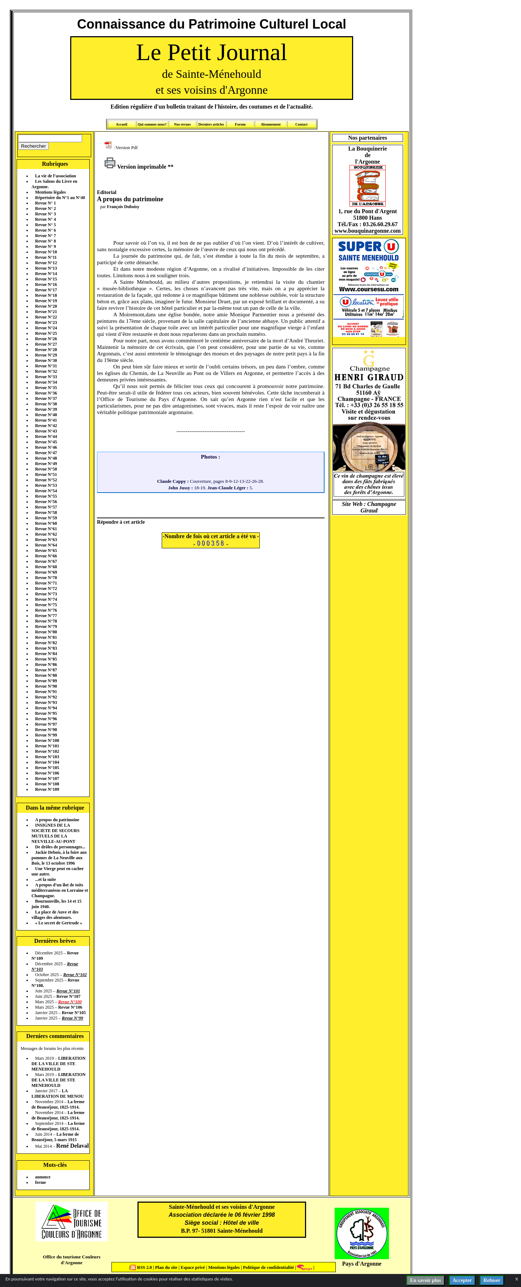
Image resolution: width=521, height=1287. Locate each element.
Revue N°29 (46, 355)
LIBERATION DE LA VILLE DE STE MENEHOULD (58, 1064)
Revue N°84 (46, 653)
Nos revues (182, 124)
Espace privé (192, 1267)
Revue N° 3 (45, 213)
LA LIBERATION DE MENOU (57, 1093)
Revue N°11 (46, 257)
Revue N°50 (46, 469)
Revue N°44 (46, 436)
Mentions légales (50, 192)
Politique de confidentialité (268, 1267)
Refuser (491, 1280)
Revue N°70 (46, 577)
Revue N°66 (46, 555)
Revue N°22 (46, 317)
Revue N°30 (46, 360)
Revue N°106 (47, 773)
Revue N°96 (46, 718)
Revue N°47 (46, 452)
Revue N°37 (46, 398)
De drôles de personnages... (60, 846)
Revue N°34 (46, 382)
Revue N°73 (46, 593)
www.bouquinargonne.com (367, 231)
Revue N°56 (46, 501)
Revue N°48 (46, 458)
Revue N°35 (46, 387)
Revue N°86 (46, 664)
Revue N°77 (46, 615)
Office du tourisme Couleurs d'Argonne (71, 1259)
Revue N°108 (47, 783)
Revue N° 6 (45, 230)
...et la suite (45, 879)
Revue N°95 (46, 713)
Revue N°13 (46, 268)
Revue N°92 (46, 697)
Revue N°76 (46, 610)
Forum (240, 124)
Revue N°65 (46, 550)
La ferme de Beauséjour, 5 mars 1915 (55, 1137)
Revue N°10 (46, 251)
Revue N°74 (46, 599)
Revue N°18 (46, 295)
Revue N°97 (46, 724)
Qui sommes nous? (151, 124)
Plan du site (167, 1267)
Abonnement (271, 124)
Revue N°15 (46, 279)
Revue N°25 (46, 333)
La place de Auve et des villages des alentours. (55, 915)
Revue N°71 (46, 583)
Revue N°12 (46, 262)
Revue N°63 (46, 539)
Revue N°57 (46, 507)
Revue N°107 (47, 778)
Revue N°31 (46, 365)
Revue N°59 (46, 517)
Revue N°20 (46, 306)
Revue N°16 (46, 284)
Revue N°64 (46, 545)
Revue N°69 (46, 572)
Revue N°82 (46, 642)
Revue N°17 (46, 289)
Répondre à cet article (121, 522)
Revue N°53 (46, 485)
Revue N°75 (46, 604)
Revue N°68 (46, 566)
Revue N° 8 (45, 241)
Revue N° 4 (45, 219)
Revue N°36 (46, 393)
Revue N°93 (46, 702)
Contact (301, 124)
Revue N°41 (46, 420)
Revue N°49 (46, 463)
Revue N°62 (46, 534)
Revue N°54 (46, 490)
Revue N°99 (46, 735)
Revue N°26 (46, 338)
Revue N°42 (46, 425)
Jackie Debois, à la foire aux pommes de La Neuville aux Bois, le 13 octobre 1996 (59, 858)
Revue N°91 (46, 691)
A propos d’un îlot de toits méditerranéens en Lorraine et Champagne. (59, 890)
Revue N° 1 (45, 203)
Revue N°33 (46, 376)
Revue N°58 (46, 512)
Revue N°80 (46, 631)
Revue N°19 (46, 300)
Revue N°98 (46, 729)
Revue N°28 (46, 349)
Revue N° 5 (45, 224)
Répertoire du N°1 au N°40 (60, 197)
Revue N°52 (46, 479)
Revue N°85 (46, 659)
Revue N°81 (46, 637)
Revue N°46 (46, 447)
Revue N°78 (46, 621)
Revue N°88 (46, 675)
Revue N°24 (46, 327)
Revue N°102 (47, 751)
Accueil (121, 124)
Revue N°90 (46, 686)
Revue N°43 (46, 431)
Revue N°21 (46, 311)
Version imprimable (135, 167)
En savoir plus (425, 1280)
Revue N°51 (46, 474)
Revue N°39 (46, 409)
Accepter (462, 1280)
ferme (40, 1182)
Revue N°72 (46, 588)
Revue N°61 (46, 528)
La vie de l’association (55, 175)
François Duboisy (123, 206)
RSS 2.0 (141, 1267)
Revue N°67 (46, 561)
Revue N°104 (47, 762)
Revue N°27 (46, 344)
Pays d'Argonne (362, 1264)
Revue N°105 (47, 767)
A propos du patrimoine (57, 819)
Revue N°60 (46, 523)
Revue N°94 (46, 707)
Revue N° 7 (45, 235)
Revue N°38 (46, 403)
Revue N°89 (46, 680)
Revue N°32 (46, 371)
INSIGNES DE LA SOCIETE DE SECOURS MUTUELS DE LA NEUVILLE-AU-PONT (55, 833)
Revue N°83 (46, 648)
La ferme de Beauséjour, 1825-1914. (58, 1104)
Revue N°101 (47, 745)
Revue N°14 (46, 273)
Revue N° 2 (45, 208)
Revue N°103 (47, 756)
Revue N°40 (46, 414)
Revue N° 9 (45, 246)
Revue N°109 (47, 789)
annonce (43, 1177)
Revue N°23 (46, 322)
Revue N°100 (47, 740)
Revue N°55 (46, 496)
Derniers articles (211, 124)
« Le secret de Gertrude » (58, 922)
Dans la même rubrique (55, 808)
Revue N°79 (46, 626)
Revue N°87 (46, 669)
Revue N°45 (46, 441)
